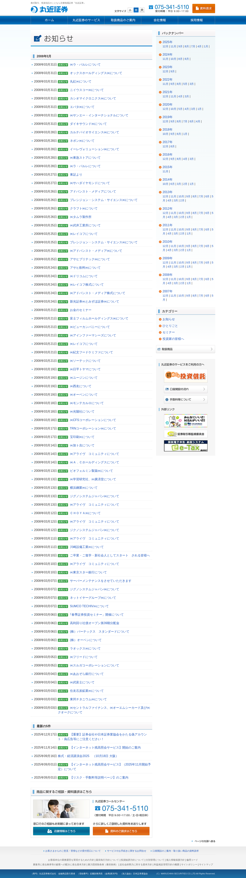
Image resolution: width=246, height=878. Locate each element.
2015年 (168, 167)
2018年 (168, 129)
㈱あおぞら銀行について (87, 673)
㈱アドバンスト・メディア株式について (97, 293)
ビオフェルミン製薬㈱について (91, 470)
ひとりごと (170, 325)
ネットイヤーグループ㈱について (93, 597)
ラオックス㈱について (85, 648)
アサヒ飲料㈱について (85, 267)
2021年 (168, 92)
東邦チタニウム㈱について (88, 699)
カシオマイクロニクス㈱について (93, 98)
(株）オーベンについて (86, 640)
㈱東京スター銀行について (88, 572)
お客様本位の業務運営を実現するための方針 (71, 860)
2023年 (168, 67)
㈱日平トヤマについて (85, 369)
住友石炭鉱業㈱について (87, 690)
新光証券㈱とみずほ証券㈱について (94, 301)
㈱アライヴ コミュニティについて (94, 453)
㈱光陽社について (82, 411)
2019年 (168, 117)
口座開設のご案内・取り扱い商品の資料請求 (176, 851)
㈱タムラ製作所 (80, 216)
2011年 (168, 225)
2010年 (168, 241)
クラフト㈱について (84, 208)
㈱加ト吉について (82, 445)
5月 (185, 83)
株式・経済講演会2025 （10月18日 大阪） (88, 756)
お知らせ (169, 319)
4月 (200, 46)
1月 (206, 46)
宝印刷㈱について (82, 437)
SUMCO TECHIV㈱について (89, 606)
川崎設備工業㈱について (87, 547)
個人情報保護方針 (175, 860)
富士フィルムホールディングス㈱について (99, 318)
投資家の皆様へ (173, 338)
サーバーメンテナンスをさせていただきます (100, 580)
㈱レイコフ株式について (87, 284)
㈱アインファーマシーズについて (93, 335)
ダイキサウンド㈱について (88, 123)
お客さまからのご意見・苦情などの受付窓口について (73, 851)
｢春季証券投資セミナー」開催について (97, 614)
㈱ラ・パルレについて (85, 64)
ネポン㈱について (82, 140)
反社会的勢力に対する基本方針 (136, 864)
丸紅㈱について (80, 81)
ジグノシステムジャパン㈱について (94, 496)
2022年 (168, 79)
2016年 (168, 154)
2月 (185, 183)
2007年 (168, 291)
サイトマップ (206, 864)
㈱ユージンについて (84, 377)
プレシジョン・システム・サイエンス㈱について (104, 200)
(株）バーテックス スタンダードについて (99, 631)
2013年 (168, 192)
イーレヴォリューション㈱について (94, 149)
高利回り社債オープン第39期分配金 (95, 623)
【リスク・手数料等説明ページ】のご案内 (99, 777)
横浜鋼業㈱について (84, 487)
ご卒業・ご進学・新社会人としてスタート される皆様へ (110, 555)
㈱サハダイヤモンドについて (90, 183)
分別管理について (155, 860)
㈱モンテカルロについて (87, 403)
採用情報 (196, 20)
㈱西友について (80, 386)
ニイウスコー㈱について (87, 90)
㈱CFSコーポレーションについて (93, 420)
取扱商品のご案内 (123, 20)
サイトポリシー (189, 864)
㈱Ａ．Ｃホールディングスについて (94, 462)
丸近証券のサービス (86, 20)
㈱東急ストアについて (85, 157)
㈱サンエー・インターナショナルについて (99, 115)
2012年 (168, 208)
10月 (173, 58)
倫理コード (192, 860)
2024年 (168, 54)
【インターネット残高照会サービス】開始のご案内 (105, 747)
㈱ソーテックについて (85, 360)
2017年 (168, 142)
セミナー (169, 332)
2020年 (168, 104)
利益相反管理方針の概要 (166, 864)
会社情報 (159, 20)
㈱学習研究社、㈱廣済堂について (93, 479)
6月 (187, 58)
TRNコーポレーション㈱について (93, 428)
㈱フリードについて (84, 657)
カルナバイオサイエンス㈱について (94, 132)
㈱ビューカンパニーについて (90, 327)
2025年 (168, 42)
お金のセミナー (80, 310)
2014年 (168, 179)
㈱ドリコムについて (84, 276)
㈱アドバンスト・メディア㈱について (96, 250)
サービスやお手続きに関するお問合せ (126, 851)
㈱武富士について (82, 682)
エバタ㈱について (82, 106)
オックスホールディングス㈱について (96, 73)
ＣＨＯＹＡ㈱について (85, 513)
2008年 (168, 274)
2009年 (168, 258)
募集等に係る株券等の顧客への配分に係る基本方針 (59, 864)
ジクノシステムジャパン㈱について (94, 530)
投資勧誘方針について (132, 860)
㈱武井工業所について (85, 225)
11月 (173, 46)
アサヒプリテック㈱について (90, 259)
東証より (76, 174)
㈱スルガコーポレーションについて (94, 665)
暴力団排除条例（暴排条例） (103, 864)
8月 (187, 46)
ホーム (49, 20)
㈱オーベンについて (84, 394)
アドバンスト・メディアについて (93, 191)
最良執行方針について (107, 860)
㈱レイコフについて (84, 233)
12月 (165, 46)
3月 (192, 83)
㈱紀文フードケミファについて (91, 352)
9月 (180, 46)
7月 (193, 46)
